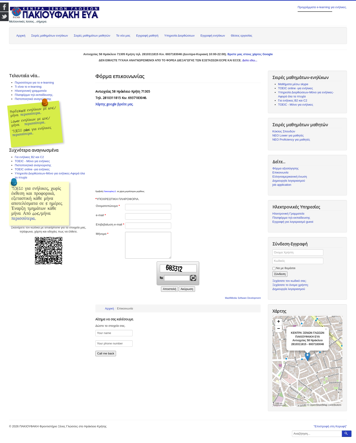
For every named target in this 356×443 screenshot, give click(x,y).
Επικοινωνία (280, 172)
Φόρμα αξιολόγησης (285, 168)
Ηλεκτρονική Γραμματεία (288, 213)
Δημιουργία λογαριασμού (288, 180)
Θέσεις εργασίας (241, 35)
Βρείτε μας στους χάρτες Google (250, 54)
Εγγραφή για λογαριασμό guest (292, 221)
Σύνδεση (280, 274)
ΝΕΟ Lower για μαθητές (288, 135)
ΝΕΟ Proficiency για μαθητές (291, 139)
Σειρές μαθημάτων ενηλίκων (49, 35)
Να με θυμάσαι (285, 268)
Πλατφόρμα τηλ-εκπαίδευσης (291, 217)
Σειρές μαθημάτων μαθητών (92, 35)
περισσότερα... (31, 114)
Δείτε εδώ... (249, 60)
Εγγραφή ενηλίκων (212, 35)
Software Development (249, 298)
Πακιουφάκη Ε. (110, 191)
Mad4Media (231, 298)
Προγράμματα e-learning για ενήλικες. (322, 7)
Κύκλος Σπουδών (283, 131)
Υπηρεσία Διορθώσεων (179, 35)
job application (281, 184)
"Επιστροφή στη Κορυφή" (330, 426)
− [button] (278, 329)
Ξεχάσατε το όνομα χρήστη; (290, 285)
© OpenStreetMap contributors (324, 404)
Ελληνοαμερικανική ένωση (289, 176)
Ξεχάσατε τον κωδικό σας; (289, 280)
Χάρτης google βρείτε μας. (114, 104)
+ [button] (278, 322)
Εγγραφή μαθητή (147, 35)
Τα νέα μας (123, 35)
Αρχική (20, 35)
